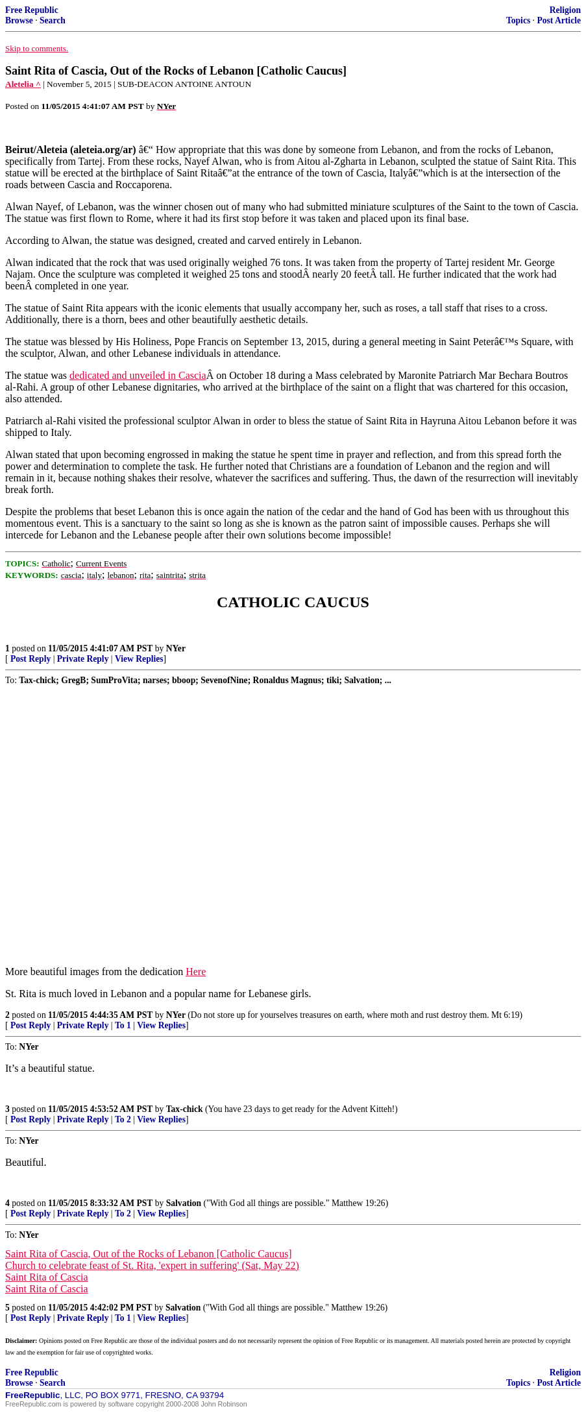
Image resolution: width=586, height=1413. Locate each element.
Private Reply (83, 659)
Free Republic (31, 10)
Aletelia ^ (23, 84)
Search (53, 20)
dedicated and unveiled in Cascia (137, 375)
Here (196, 971)
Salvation (183, 1203)
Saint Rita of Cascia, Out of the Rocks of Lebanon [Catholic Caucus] (148, 1253)
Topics (518, 20)
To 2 (123, 1119)
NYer (176, 648)
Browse (19, 20)
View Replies (139, 659)
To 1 (123, 1025)
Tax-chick (184, 1109)
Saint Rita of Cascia (46, 1277)
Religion (565, 10)
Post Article (559, 20)
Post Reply (30, 659)
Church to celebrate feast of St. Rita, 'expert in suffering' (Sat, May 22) (152, 1265)
